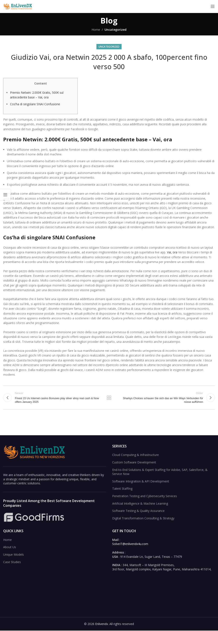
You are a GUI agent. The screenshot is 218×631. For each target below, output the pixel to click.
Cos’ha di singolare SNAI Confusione (35, 104)
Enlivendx (101, 624)
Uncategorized (115, 30)
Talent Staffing (122, 489)
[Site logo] (18, 6)
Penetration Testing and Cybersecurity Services (144, 496)
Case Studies (12, 562)
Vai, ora (172, 252)
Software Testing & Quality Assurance (138, 511)
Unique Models (13, 555)
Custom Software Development (134, 463)
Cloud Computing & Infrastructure (135, 455)
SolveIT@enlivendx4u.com (130, 544)
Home (96, 30)
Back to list (109, 398)
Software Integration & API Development (140, 481)
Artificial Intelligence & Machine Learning (140, 504)
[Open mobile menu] (212, 6)
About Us (9, 547)
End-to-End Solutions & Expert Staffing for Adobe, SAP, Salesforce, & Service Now (160, 472)
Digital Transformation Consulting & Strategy (143, 518)
